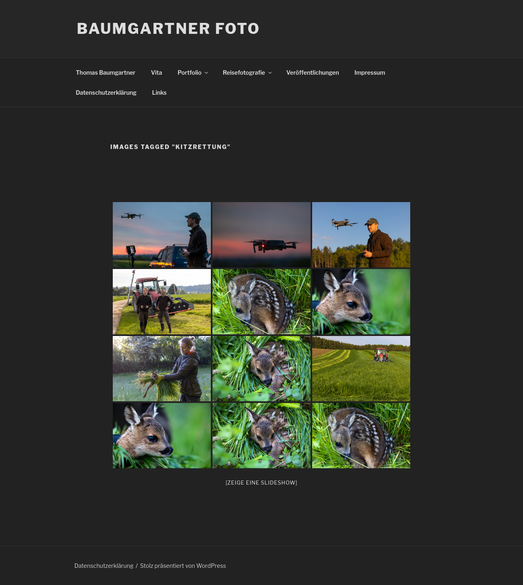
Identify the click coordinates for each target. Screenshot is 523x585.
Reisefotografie (248, 72)
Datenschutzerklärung (106, 92)
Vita (156, 72)
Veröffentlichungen (312, 72)
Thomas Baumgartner (106, 72)
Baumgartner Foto (168, 29)
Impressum (370, 72)
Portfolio (193, 72)
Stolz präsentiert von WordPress (183, 565)
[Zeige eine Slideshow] (261, 482)
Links (159, 92)
